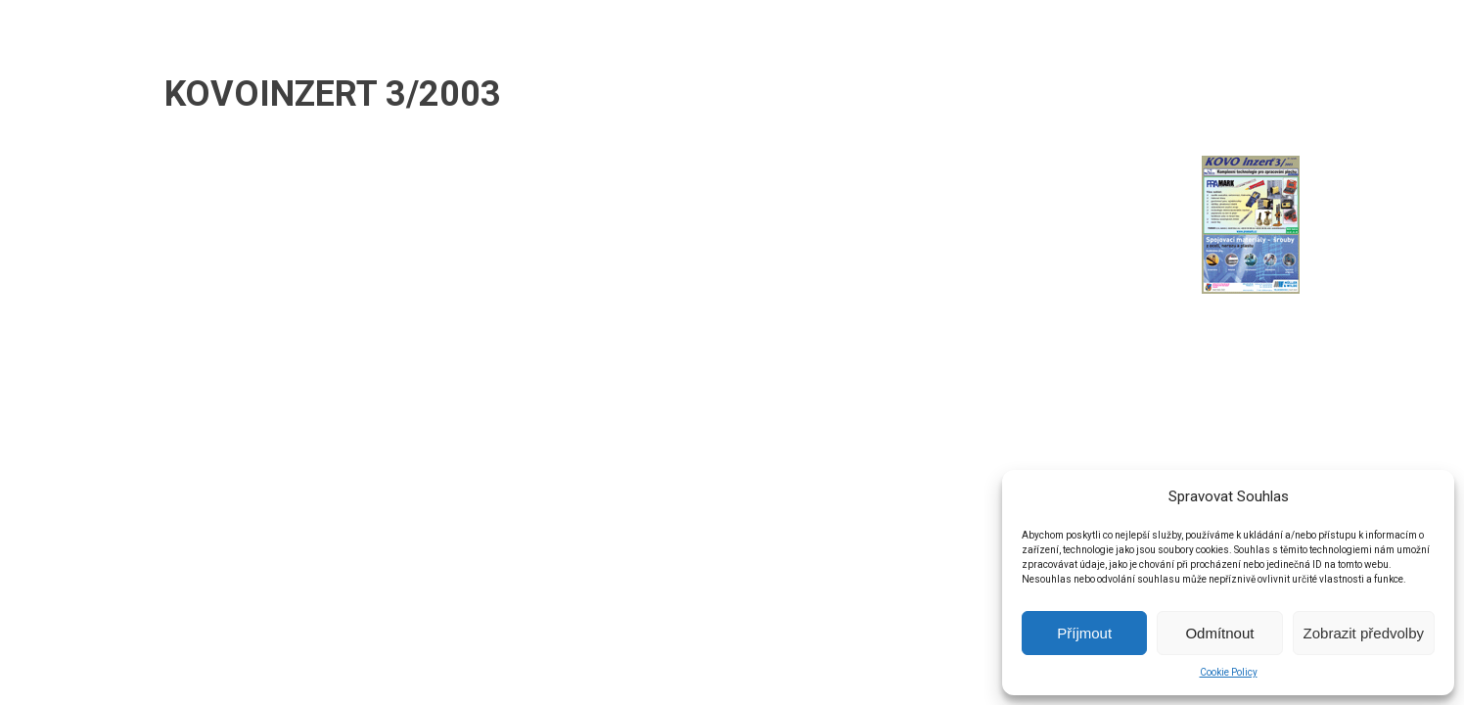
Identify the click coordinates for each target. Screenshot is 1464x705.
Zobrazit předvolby (1364, 633)
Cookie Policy (1229, 672)
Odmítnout (1219, 633)
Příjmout (1084, 633)
